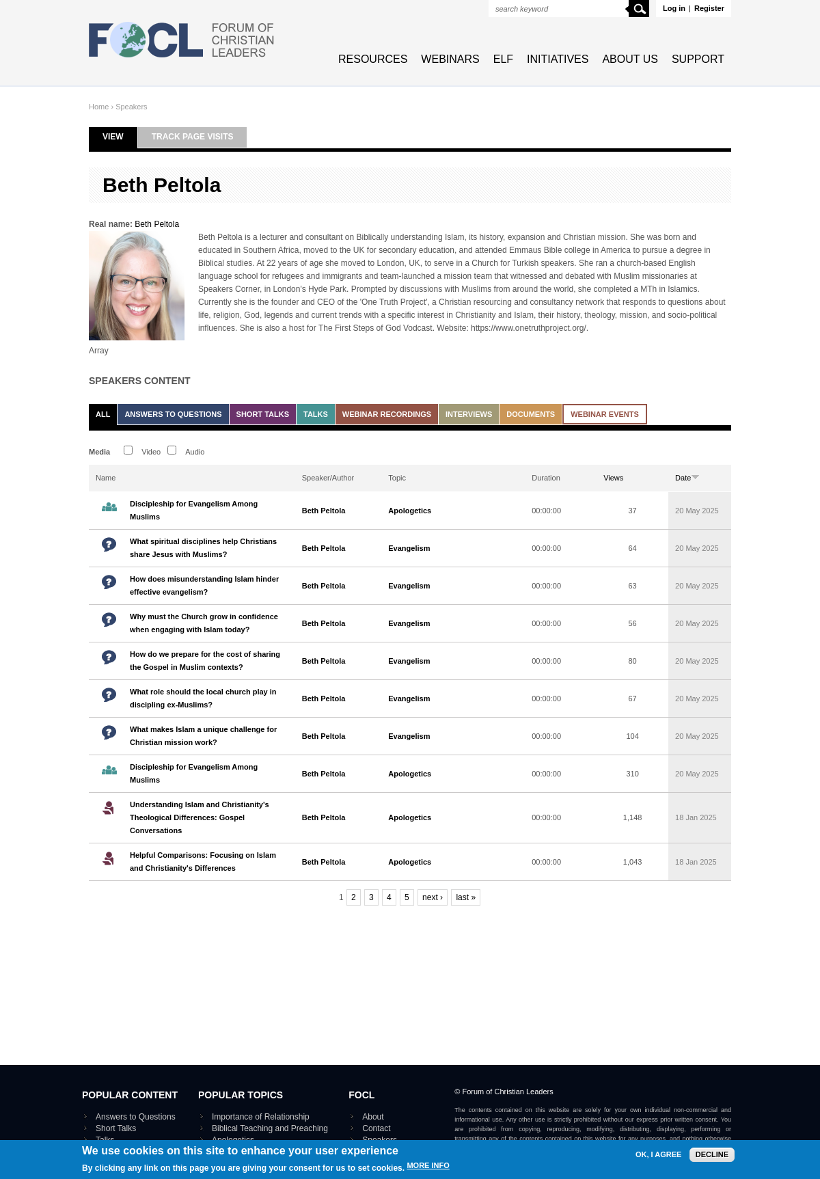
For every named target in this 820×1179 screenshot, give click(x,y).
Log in (674, 8)
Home (99, 107)
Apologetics (409, 510)
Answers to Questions (172, 414)
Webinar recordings (386, 414)
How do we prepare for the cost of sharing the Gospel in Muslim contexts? (205, 660)
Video (151, 452)
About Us (630, 59)
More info (428, 1174)
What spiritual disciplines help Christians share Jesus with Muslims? (203, 547)
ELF (503, 59)
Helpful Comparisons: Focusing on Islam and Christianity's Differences (203, 861)
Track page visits (193, 136)
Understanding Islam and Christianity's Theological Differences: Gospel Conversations (199, 817)
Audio (194, 452)
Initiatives (557, 59)
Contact (376, 1128)
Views (613, 478)
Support (698, 59)
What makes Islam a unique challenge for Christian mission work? (203, 735)
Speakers (131, 107)
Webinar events (605, 414)
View (119, 136)
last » (466, 897)
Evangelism (409, 548)
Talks (315, 414)
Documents (530, 414)
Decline (712, 1162)
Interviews (469, 414)
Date (687, 478)
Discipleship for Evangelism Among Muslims (194, 510)
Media (99, 452)
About (372, 1117)
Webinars (450, 59)
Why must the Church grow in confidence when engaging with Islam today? (204, 623)
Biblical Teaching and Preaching (270, 1128)
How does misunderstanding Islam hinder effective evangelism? (204, 585)
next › (432, 897)
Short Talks (262, 414)
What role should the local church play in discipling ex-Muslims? (203, 698)
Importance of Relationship (261, 1117)
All (103, 414)
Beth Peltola (157, 224)
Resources (372, 59)
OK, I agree (658, 1163)
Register (709, 8)
